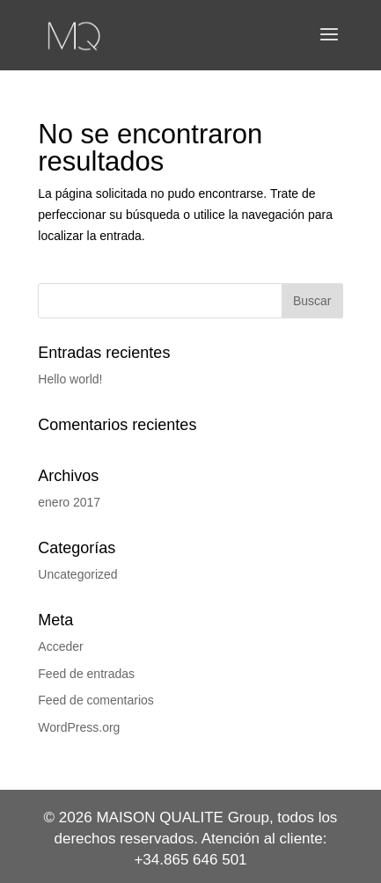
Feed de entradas (86, 674)
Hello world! (70, 379)
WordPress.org (79, 727)
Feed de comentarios (96, 700)
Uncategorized (77, 574)
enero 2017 (69, 502)
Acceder (60, 646)
